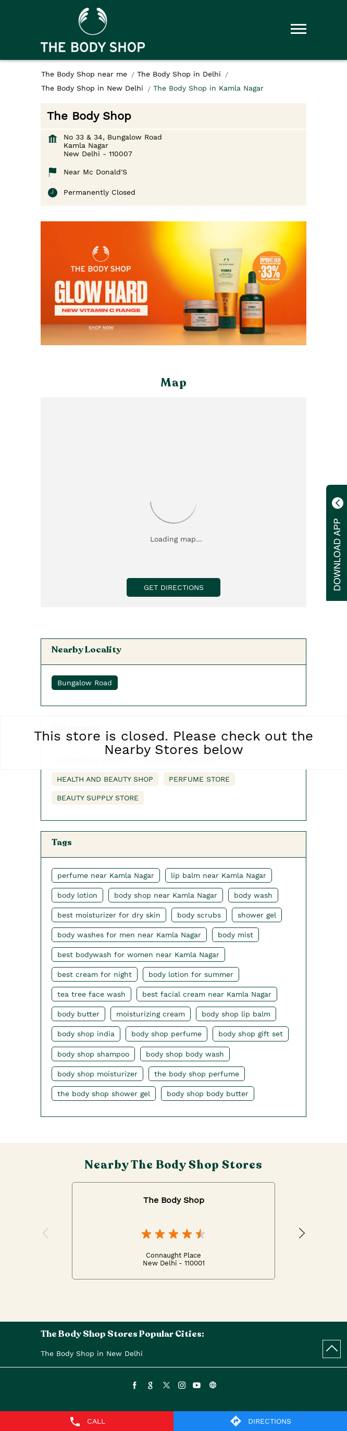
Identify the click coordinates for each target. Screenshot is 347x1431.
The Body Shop (173, 1200)
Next (300, 1233)
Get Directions (174, 587)
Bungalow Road (84, 683)
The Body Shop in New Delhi (92, 1353)
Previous (46, 1233)
